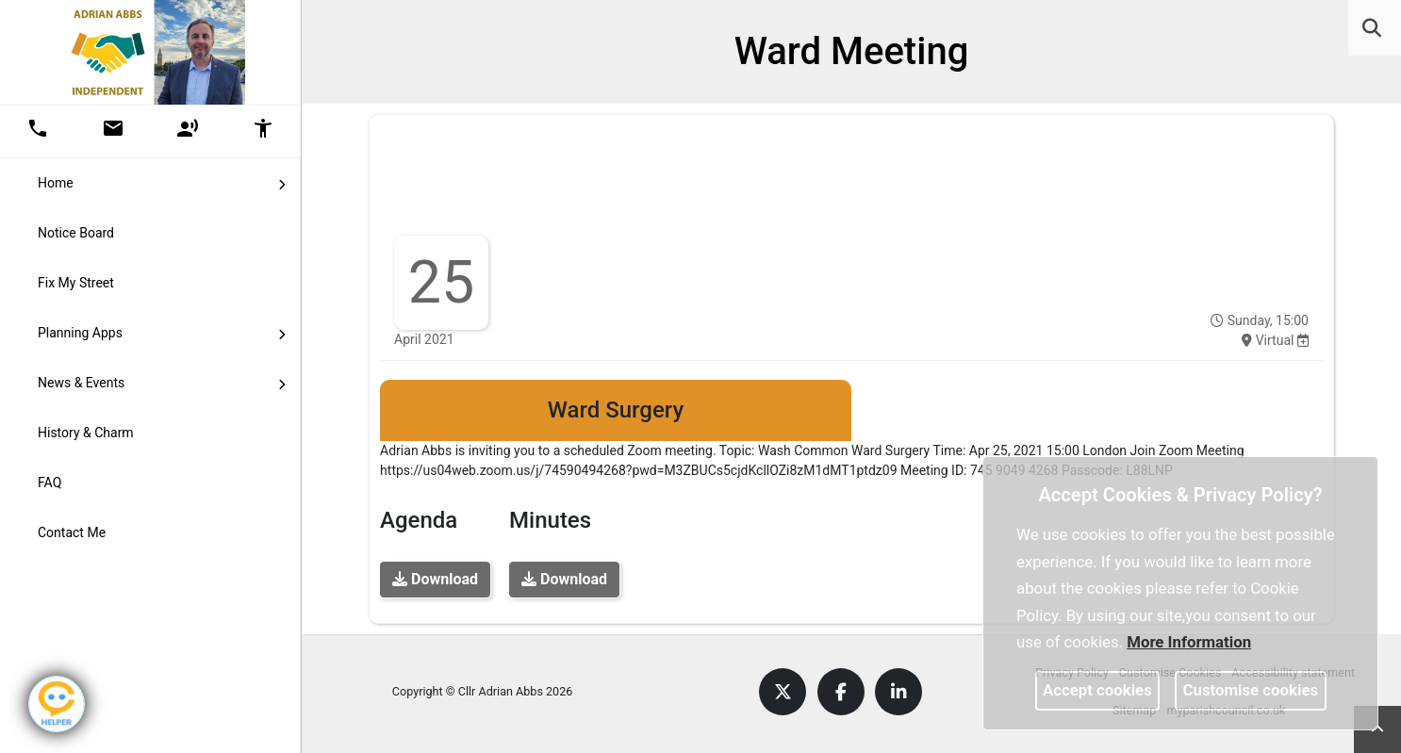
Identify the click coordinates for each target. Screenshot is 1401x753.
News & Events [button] (161, 381)
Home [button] (161, 181)
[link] (1371, 28)
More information (1189, 641)
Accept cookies (1097, 689)
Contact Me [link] (72, 532)
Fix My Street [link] (76, 282)
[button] (1373, 30)
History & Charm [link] (86, 432)
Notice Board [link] (76, 232)
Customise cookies (1251, 689)
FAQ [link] (49, 482)
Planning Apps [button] (161, 331)
